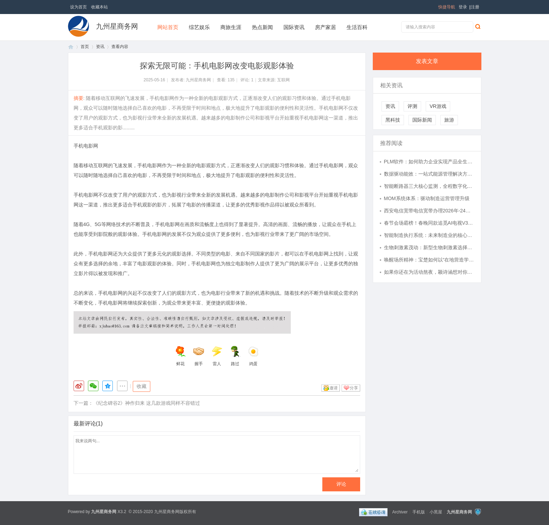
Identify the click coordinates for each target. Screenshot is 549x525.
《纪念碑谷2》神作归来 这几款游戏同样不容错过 (146, 403)
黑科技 (392, 120)
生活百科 (357, 27)
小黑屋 (436, 511)
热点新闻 (262, 27)
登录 (463, 7)
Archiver (399, 511)
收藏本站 (99, 7)
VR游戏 (438, 106)
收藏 (141, 386)
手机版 (418, 511)
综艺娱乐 (199, 27)
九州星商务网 (117, 26)
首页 (71, 47)
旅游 (449, 120)
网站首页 (167, 27)
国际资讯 (293, 27)
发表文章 (427, 61)
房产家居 (325, 27)
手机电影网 (86, 146)
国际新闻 (422, 120)
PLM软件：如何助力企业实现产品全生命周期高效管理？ (429, 161)
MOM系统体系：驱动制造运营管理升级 (426, 198)
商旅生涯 (230, 27)
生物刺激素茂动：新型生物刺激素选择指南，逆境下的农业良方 (429, 247)
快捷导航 (446, 7)
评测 (412, 106)
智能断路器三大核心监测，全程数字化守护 (429, 186)
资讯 (100, 46)
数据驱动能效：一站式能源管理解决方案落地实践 (429, 174)
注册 (475, 7)
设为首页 (78, 7)
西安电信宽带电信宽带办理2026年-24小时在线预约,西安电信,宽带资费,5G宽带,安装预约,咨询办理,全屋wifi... (429, 210)
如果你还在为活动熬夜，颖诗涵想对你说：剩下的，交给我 (429, 272)
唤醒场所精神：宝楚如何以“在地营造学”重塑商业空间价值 (429, 259)
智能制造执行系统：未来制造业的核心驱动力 (429, 235)
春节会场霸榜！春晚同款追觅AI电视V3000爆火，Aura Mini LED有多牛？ (429, 223)
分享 (354, 388)
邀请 (333, 388)
